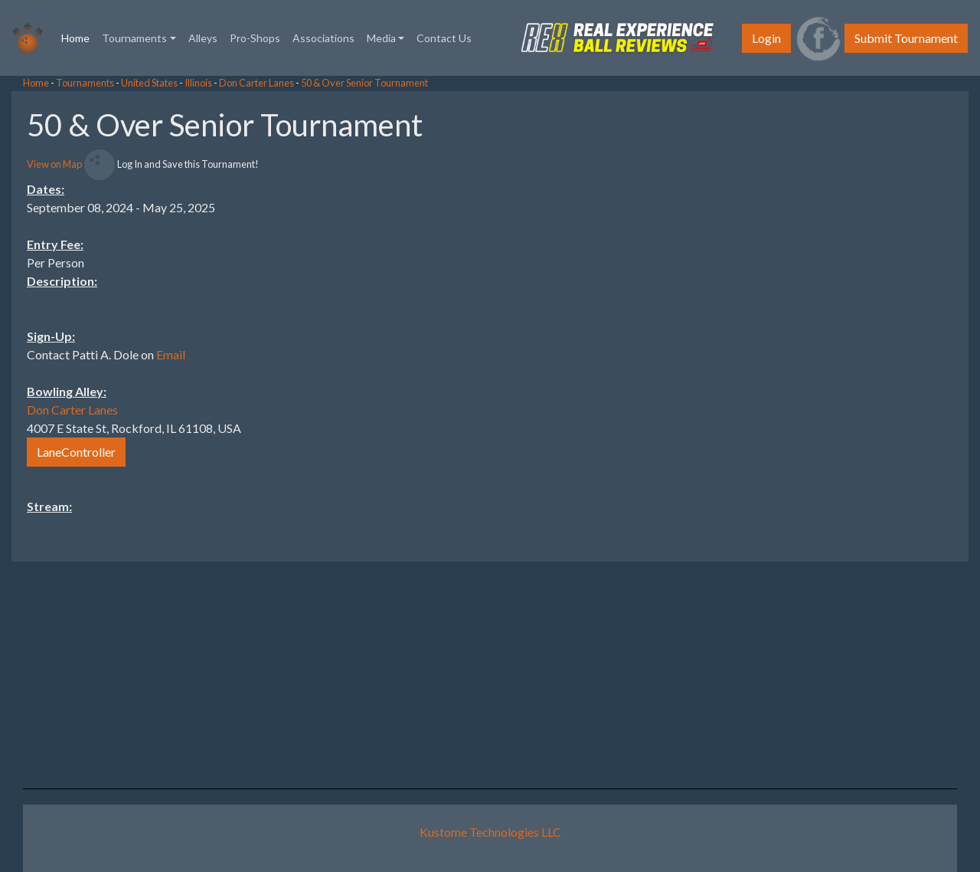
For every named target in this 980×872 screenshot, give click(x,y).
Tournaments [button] (134, 37)
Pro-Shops (255, 37)
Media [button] (381, 37)
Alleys (202, 37)
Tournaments (85, 83)
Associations (323, 37)
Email (170, 354)
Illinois (198, 83)
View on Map (54, 164)
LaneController (76, 451)
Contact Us (444, 37)
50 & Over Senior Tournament (364, 83)
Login (766, 38)
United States (149, 83)
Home (78, 36)
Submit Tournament (906, 38)
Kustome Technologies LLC (490, 831)
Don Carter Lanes (256, 83)
